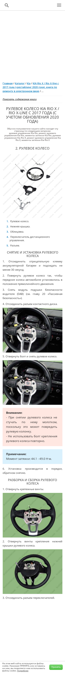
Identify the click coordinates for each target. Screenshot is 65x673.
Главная (8, 83)
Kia (29, 83)
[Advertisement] (32, 44)
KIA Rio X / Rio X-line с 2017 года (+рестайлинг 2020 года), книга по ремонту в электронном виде (31, 87)
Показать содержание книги (20, 99)
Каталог (20, 83)
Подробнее (22, 670)
